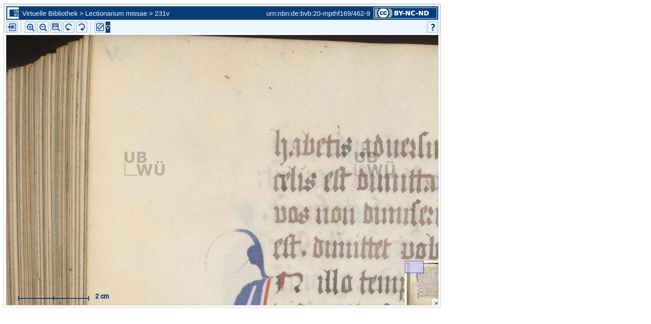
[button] (56, 27)
